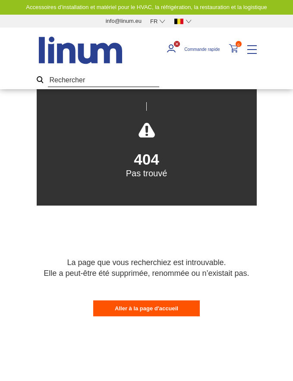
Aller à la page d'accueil (146, 308)
